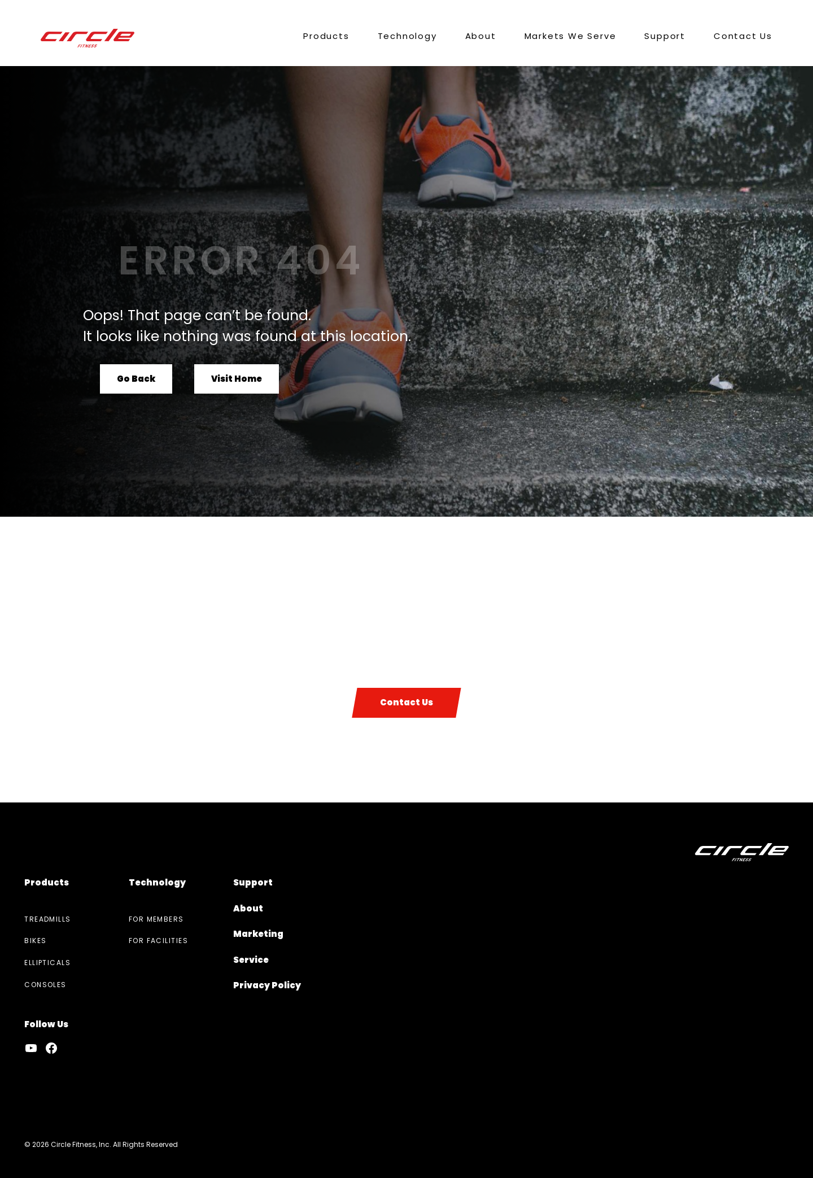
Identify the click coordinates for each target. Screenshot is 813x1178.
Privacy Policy (267, 985)
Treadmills (47, 919)
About (248, 908)
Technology (157, 882)
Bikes (35, 940)
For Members (156, 919)
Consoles (45, 984)
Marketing (258, 934)
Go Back (136, 378)
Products (46, 882)
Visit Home (236, 378)
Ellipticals (47, 962)
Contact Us (406, 702)
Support (253, 882)
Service (251, 960)
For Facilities (158, 940)
